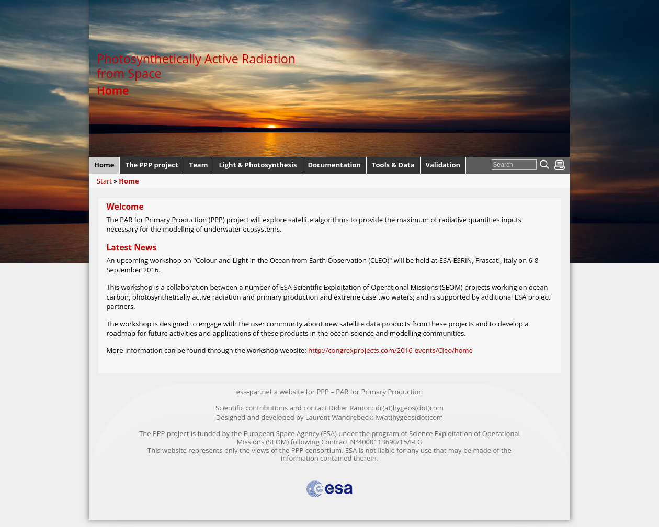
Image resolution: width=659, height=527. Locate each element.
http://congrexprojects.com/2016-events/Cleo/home (390, 350)
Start (104, 181)
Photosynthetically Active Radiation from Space (196, 66)
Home (129, 181)
